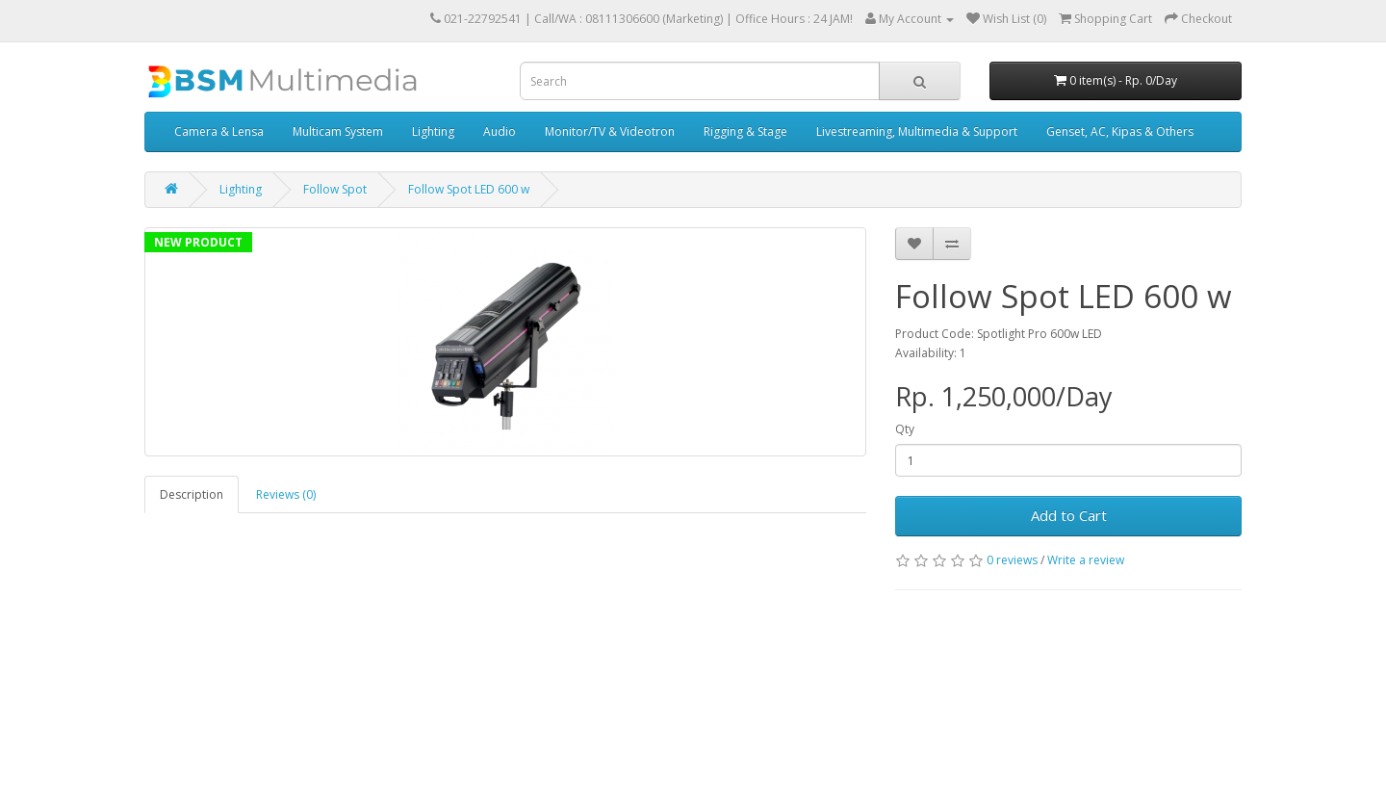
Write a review (1085, 560)
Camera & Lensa (219, 131)
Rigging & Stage (745, 131)
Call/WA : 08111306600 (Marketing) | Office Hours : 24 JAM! (693, 19)
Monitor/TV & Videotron (610, 131)
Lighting (433, 131)
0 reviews (1012, 560)
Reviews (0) (286, 494)
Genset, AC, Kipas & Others (1120, 131)
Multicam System (338, 131)
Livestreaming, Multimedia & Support (916, 131)
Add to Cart (1069, 515)
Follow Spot (335, 189)
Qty (904, 429)
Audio (499, 131)
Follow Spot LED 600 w (468, 189)
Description (191, 494)
